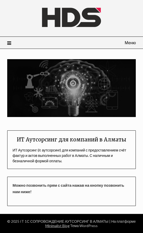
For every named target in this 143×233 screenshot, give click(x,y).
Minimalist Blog (57, 225)
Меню (130, 42)
